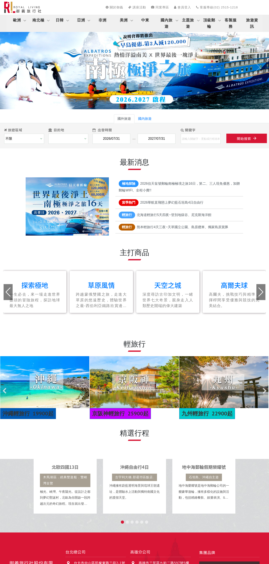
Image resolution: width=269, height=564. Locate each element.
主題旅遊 (188, 23)
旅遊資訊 (252, 23)
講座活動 (137, 7)
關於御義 (114, 7)
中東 (145, 20)
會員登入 (182, 7)
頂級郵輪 (209, 23)
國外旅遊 (124, 118)
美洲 (124, 20)
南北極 (38, 20)
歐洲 (17, 20)
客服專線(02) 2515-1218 (217, 7)
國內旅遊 (167, 23)
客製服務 (231, 23)
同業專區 (160, 7)
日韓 (60, 20)
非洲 (103, 20)
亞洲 (81, 20)
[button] (13, 67)
